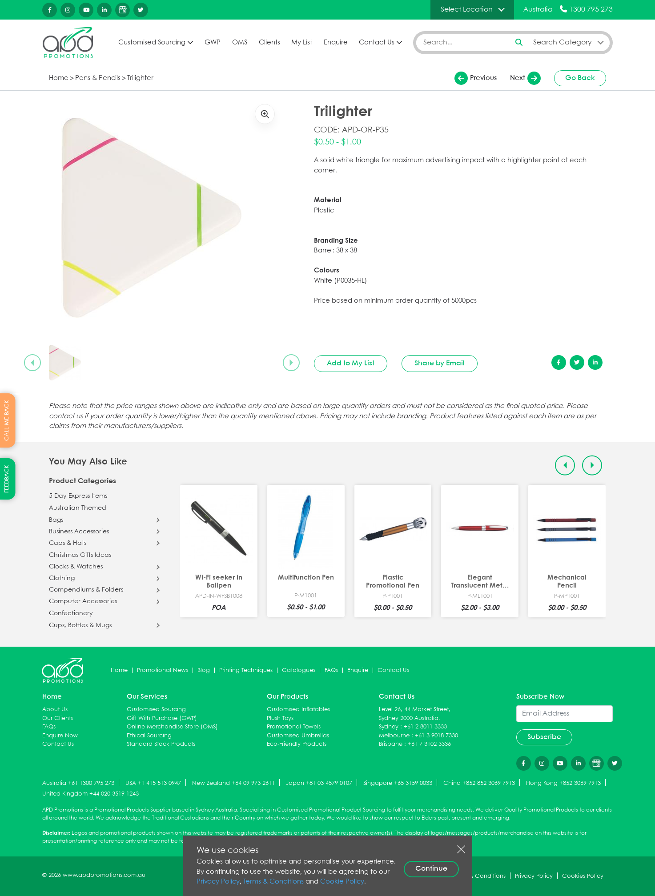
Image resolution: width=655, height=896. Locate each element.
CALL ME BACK (7, 420)
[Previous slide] (32, 362)
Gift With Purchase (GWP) (162, 718)
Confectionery (71, 613)
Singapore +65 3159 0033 (397, 783)
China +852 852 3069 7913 (479, 783)
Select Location (467, 9)
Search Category (562, 42)
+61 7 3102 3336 (429, 744)
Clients (269, 43)
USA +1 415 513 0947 (153, 783)
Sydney (388, 727)
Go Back (580, 78)
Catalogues (298, 670)
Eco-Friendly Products (296, 744)
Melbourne (394, 736)
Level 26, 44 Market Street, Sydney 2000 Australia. (414, 714)
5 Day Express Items (78, 496)
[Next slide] (291, 362)
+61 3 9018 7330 (436, 736)
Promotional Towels (294, 727)
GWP (213, 43)
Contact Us (376, 43)
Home (58, 78)
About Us (55, 709)
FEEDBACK (7, 479)
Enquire (336, 43)
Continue (431, 868)
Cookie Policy (342, 882)
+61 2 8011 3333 (425, 727)
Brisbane (390, 744)
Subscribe (544, 737)
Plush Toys (280, 718)
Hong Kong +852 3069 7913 (563, 783)
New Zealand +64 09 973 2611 (233, 783)
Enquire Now (60, 736)
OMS (239, 43)
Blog (203, 670)
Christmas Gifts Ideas (80, 555)
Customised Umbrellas (298, 736)
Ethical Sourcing (149, 736)
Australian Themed (77, 508)
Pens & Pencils (98, 78)
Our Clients (57, 718)
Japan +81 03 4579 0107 (319, 783)
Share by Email (439, 363)
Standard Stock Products (161, 744)
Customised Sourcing (151, 43)
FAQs (331, 670)
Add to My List (350, 363)
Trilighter (140, 78)
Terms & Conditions (273, 882)
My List (301, 43)
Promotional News (162, 670)
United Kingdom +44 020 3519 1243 (90, 794)
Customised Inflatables (298, 709)
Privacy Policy (218, 882)
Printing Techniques (246, 670)
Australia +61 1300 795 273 (78, 783)
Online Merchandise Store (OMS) (172, 727)
